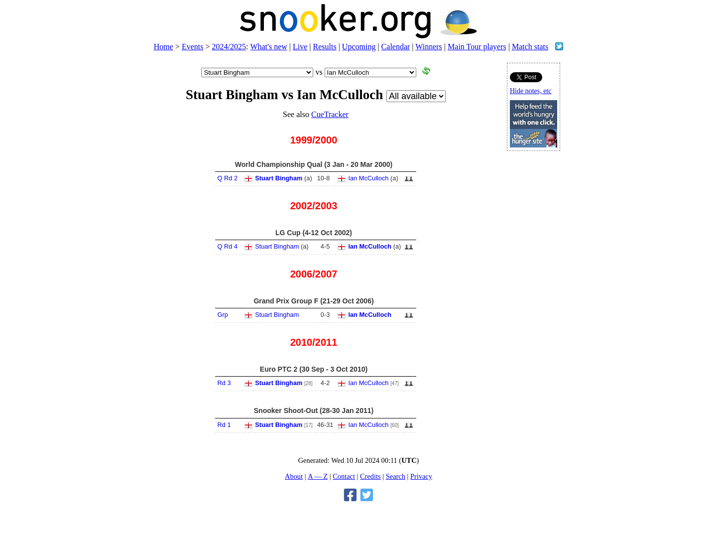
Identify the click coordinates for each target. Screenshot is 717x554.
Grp (223, 314)
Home (163, 46)
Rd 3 (224, 383)
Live (300, 46)
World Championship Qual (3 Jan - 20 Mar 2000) (313, 164)
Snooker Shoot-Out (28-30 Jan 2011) (313, 411)
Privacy (421, 476)
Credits (370, 476)
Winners (428, 46)
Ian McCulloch (368, 178)
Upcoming (359, 46)
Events (193, 46)
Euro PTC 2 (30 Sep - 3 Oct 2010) (313, 369)
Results (325, 46)
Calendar (395, 46)
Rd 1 (224, 424)
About (294, 476)
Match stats (530, 46)
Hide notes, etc (531, 91)
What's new (268, 46)
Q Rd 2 (228, 178)
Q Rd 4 (228, 246)
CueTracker (330, 114)
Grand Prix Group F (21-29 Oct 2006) (313, 301)
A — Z (318, 476)
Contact (344, 476)
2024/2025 (228, 46)
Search (395, 476)
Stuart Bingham (278, 178)
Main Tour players (477, 46)
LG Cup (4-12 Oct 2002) (313, 233)
